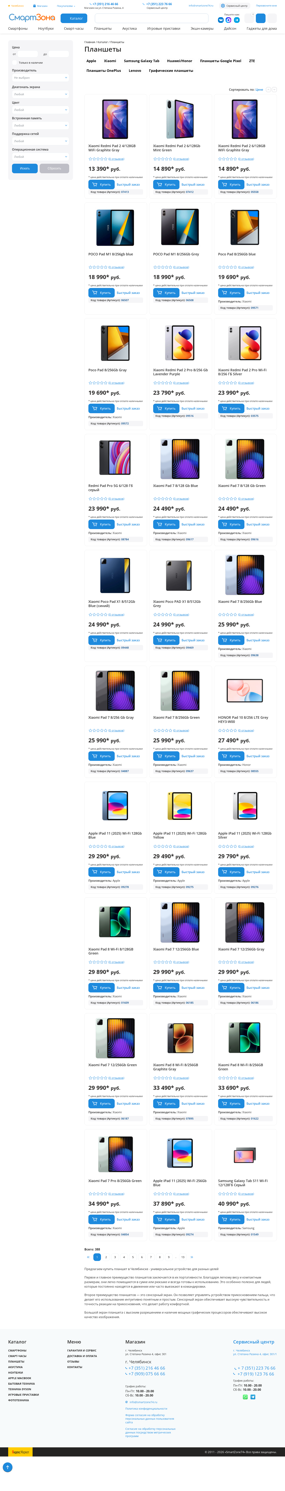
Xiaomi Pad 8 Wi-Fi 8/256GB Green (241, 1095)
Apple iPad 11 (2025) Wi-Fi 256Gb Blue (180, 1214)
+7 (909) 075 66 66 (147, 1408)
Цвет (15, 102)
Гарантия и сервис (81, 1385)
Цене (259, 89)
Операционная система (30, 149)
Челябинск (17, 5)
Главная (89, 42)
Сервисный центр (237, 5)
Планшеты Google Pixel (220, 61)
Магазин (42, 6)
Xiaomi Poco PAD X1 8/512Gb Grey (177, 617)
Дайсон (230, 28)
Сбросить (54, 168)
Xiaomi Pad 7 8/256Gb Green (177, 735)
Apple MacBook (19, 1412)
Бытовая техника (21, 1418)
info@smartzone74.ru (201, 5)
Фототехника (18, 1434)
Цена (16, 47)
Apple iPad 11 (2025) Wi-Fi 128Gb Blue (115, 856)
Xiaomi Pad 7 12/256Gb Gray (242, 973)
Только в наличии (27, 62)
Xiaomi (110, 61)
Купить (105, 188)
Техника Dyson (19, 1423)
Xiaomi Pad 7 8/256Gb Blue (240, 615)
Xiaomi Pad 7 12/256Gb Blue (176, 973)
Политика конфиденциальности (146, 1443)
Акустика (129, 28)
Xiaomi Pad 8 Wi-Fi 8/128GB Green (110, 975)
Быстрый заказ (128, 188)
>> (192, 1291)
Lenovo (135, 70)
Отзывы (73, 1396)
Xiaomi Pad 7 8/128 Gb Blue (176, 496)
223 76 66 (159, 4)
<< (88, 1291)
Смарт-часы (74, 28)
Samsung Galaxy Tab (141, 61)
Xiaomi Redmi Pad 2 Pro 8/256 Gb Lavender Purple (178, 379)
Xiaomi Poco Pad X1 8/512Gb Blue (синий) (111, 617)
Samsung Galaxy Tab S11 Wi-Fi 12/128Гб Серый (243, 1214)
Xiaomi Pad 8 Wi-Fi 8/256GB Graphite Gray (176, 1095)
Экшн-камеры (202, 28)
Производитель (24, 70)
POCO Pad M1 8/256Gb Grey (176, 258)
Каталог (103, 42)
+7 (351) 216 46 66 (147, 1402)
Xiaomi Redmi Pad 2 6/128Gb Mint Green (177, 148)
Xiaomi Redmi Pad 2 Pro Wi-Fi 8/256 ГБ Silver (243, 379)
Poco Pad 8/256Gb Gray (107, 377)
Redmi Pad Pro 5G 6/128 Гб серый (110, 498)
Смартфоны (18, 28)
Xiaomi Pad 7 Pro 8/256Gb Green (115, 1212)
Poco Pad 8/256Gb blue (237, 258)
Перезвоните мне (266, 5)
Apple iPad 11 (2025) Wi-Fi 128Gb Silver (245, 856)
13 (182, 1291)
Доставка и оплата (82, 1390)
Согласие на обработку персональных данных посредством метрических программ (150, 1466)
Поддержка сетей (25, 134)
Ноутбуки (46, 28)
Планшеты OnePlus (103, 70)
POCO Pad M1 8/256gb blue (110, 258)
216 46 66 (105, 4)
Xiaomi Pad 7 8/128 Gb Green (242, 496)
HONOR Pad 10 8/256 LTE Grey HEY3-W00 (244, 737)
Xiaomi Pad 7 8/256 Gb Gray (111, 735)
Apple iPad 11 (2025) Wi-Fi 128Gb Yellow (180, 856)
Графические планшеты (171, 70)
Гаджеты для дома (262, 28)
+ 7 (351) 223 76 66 (256, 1402)
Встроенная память (27, 118)
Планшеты (103, 28)
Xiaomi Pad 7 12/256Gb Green (112, 1093)
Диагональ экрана (26, 87)
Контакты (74, 1401)
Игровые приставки (163, 28)
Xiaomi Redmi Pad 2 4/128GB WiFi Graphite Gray (112, 148)
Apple (91, 61)
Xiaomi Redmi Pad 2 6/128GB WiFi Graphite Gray (242, 148)
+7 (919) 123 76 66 (256, 1408)
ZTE (252, 61)
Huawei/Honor (179, 61)
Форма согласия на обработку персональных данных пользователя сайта (149, 1453)
